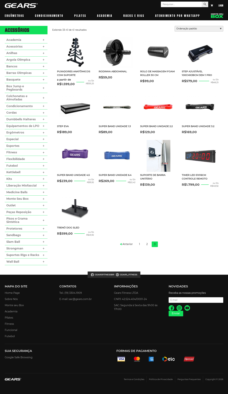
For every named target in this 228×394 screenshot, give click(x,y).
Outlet (11, 205)
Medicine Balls (17, 192)
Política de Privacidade (161, 379)
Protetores (14, 228)
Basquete (13, 79)
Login (220, 5)
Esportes (12, 146)
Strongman (14, 248)
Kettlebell (13, 172)
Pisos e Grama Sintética (17, 220)
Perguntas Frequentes (189, 379)
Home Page (12, 292)
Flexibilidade (15, 159)
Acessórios (14, 46)
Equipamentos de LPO (22, 126)
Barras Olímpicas (19, 73)
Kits (9, 179)
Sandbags (13, 235)
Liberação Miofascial (21, 185)
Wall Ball (12, 261)
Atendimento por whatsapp (177, 16)
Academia (105, 16)
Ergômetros (14, 16)
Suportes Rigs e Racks (22, 255)
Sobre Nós (11, 299)
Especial (12, 139)
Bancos (11, 66)
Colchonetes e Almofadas (16, 97)
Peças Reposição (18, 212)
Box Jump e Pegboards (15, 88)
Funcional (11, 330)
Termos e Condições (134, 379)
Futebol (12, 165)
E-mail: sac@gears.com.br (75, 299)
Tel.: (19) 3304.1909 (70, 292)
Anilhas (11, 53)
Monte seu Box (14, 305)
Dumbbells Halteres (21, 119)
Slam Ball (13, 242)
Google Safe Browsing (18, 357)
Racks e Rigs (133, 16)
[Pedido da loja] (199, 28)
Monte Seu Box (17, 198)
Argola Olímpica (18, 59)
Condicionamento (49, 16)
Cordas (11, 112)
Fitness (11, 152)
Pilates (80, 16)
